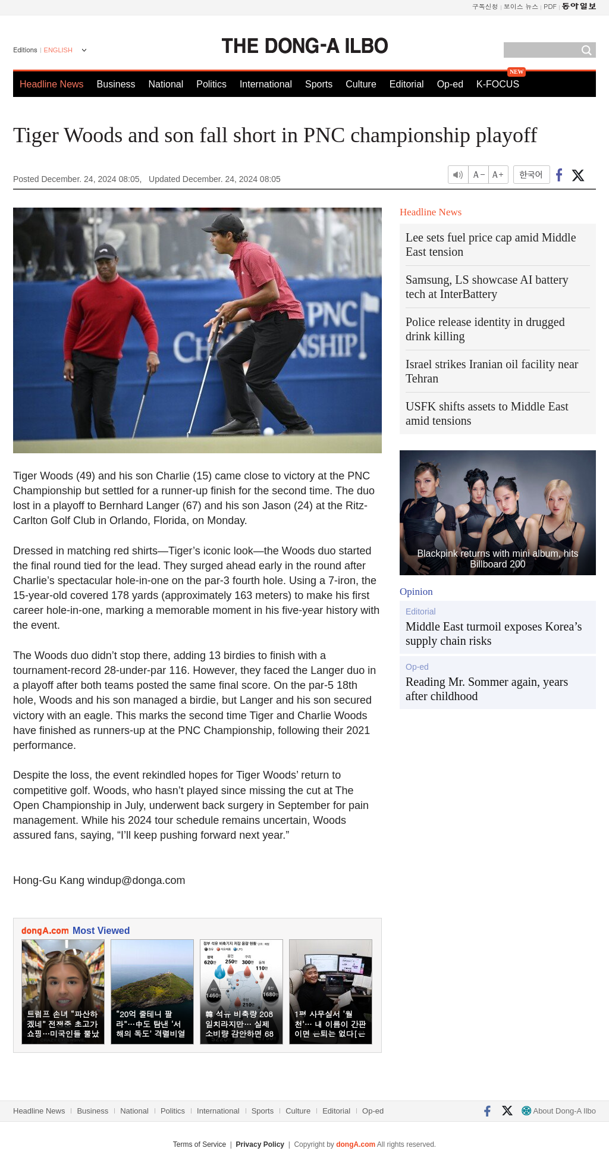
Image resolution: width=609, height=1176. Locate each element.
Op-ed (450, 84)
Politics (211, 84)
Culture (361, 84)
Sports (318, 84)
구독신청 (485, 6)
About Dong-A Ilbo (559, 1110)
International (266, 84)
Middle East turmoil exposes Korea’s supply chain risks (494, 633)
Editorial (407, 84)
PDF (550, 6)
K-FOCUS (497, 84)
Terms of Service (199, 1144)
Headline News (52, 84)
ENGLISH (58, 50)
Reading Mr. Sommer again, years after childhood (487, 689)
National (166, 84)
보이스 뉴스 (521, 6)
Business (116, 84)
